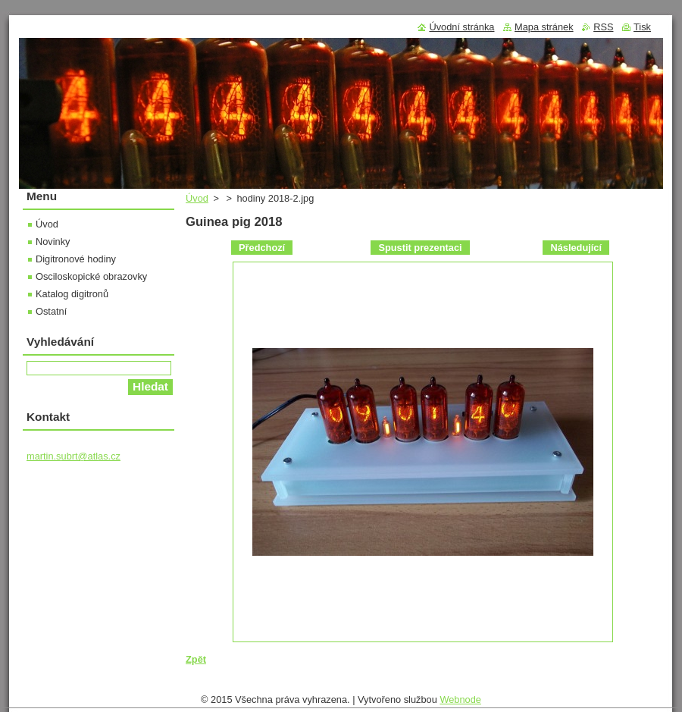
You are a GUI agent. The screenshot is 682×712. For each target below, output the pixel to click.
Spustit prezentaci (419, 247)
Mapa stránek (544, 27)
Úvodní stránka (461, 27)
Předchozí (262, 247)
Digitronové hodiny (76, 259)
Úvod (197, 198)
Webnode (460, 699)
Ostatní (51, 311)
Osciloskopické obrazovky (91, 276)
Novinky (53, 241)
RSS (603, 27)
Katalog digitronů (72, 294)
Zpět (196, 659)
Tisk (642, 27)
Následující (576, 247)
